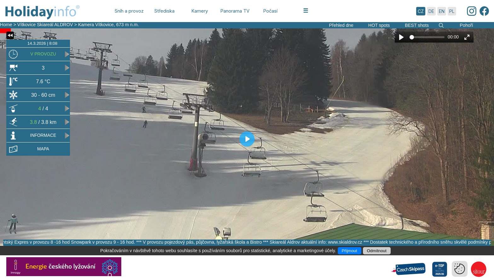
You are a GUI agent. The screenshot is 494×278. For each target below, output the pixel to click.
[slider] (427, 37)
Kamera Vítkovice (96, 24)
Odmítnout (377, 250)
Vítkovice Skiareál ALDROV (45, 24)
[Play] (401, 37)
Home (6, 24)
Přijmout (349, 250)
